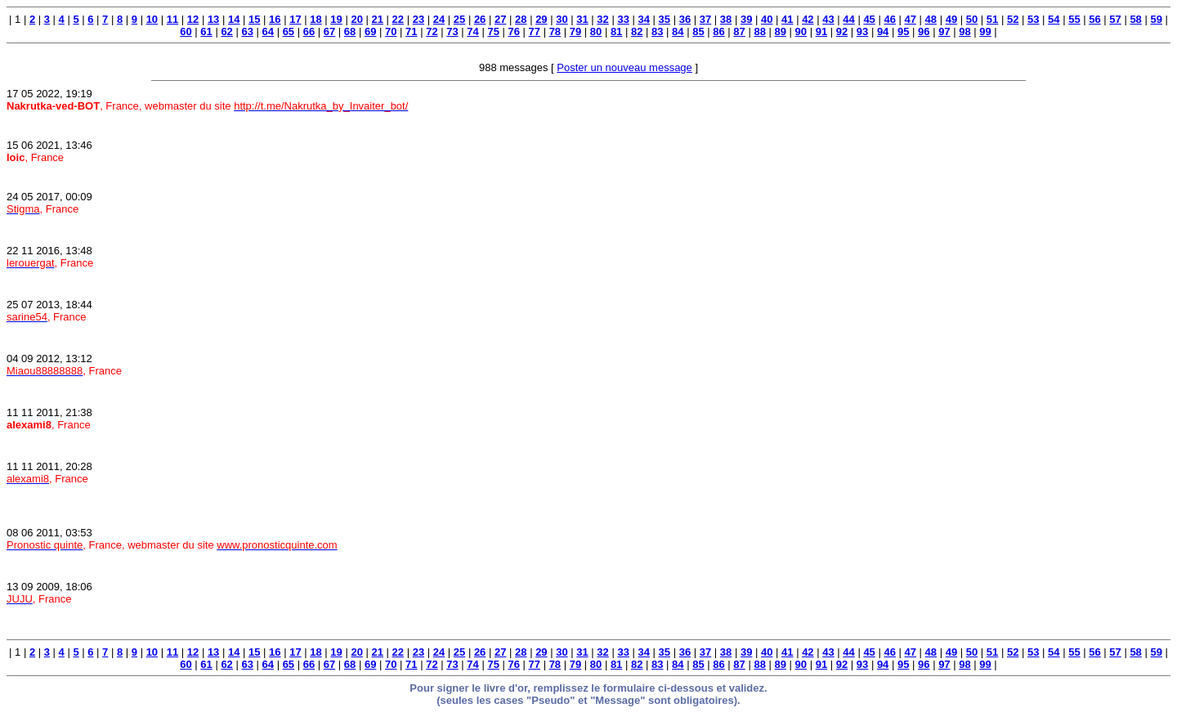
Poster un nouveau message (624, 67)
